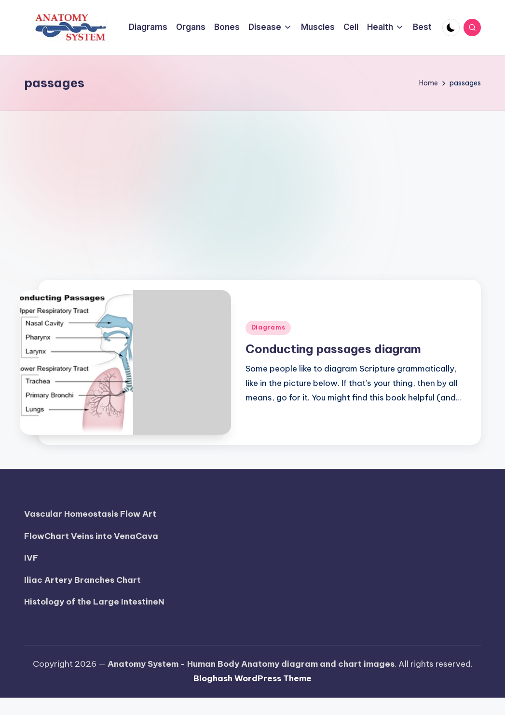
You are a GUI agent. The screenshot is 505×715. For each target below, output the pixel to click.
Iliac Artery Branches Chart (82, 580)
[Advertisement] (252, 183)
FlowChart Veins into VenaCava (91, 536)
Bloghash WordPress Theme (252, 678)
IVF (31, 557)
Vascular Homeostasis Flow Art (90, 514)
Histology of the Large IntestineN (94, 601)
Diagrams (268, 327)
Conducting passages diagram (333, 349)
